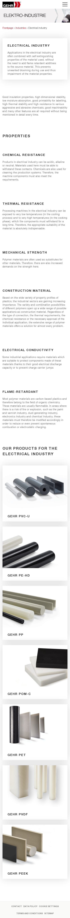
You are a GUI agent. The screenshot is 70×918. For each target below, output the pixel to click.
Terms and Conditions (29, 913)
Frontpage (8, 27)
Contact (16, 906)
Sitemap (49, 913)
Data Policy (30, 906)
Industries (21, 27)
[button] (6, 912)
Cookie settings (49, 906)
